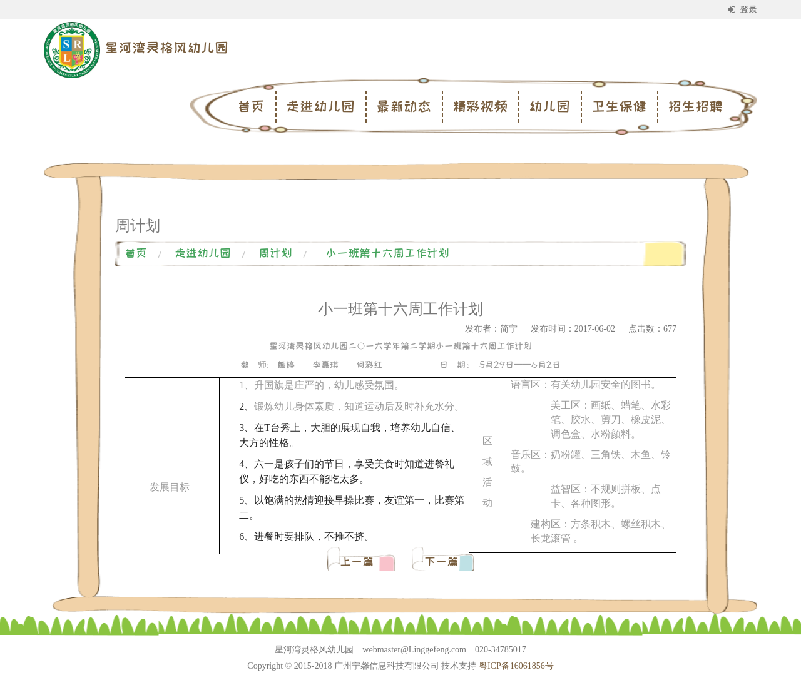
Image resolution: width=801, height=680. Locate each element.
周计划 (275, 253)
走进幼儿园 (320, 106)
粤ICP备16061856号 (516, 666)
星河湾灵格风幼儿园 (166, 47)
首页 (251, 106)
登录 (742, 9)
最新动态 (403, 106)
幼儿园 (549, 106)
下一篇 (441, 561)
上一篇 (359, 561)
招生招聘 (695, 106)
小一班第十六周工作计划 (387, 253)
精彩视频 (480, 106)
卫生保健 (618, 106)
